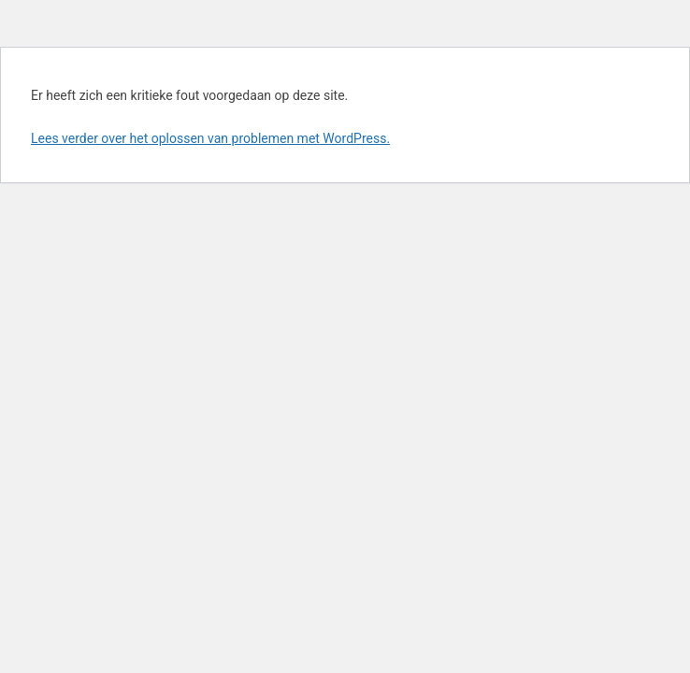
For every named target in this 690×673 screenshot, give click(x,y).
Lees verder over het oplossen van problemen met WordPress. (210, 138)
